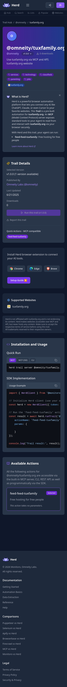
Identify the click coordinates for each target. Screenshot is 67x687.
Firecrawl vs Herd (12, 643)
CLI (32, 360)
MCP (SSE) (23, 360)
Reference (8, 602)
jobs (27, 79)
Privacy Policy (10, 674)
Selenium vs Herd (12, 628)
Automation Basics (12, 592)
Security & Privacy (12, 680)
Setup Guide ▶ (18, 280)
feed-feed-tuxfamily (17, 236)
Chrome (16, 268)
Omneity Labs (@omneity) (22, 184)
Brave (52, 268)
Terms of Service (11, 669)
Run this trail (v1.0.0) (33, 212)
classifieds (46, 74)
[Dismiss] (60, 95)
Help (5, 607)
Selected (51, 493)
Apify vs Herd (10, 633)
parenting (14, 79)
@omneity (20, 22)
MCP (12, 360)
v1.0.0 (27, 53)
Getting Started (11, 586)
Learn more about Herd (24, 146)
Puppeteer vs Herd (12, 623)
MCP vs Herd (9, 648)
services (13, 74)
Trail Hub (7, 22)
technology (29, 74)
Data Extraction (11, 597)
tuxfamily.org (15, 85)
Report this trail (16, 219)
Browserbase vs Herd (14, 638)
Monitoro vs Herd (12, 654)
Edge (34, 268)
